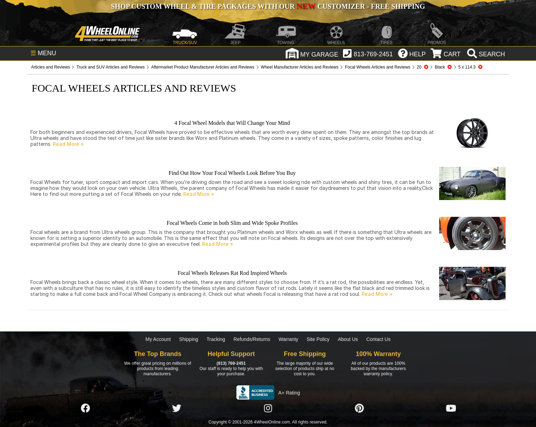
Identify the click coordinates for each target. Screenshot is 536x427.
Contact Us (378, 339)
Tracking (216, 339)
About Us (348, 339)
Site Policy (318, 339)
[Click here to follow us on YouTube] (451, 408)
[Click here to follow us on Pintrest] (359, 408)
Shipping (188, 339)
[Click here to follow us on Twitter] (177, 408)
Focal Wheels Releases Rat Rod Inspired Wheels (232, 273)
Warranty (288, 339)
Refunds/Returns (252, 339)
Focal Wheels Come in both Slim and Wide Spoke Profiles (232, 223)
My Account (158, 339)
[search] (485, 54)
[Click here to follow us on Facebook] (85, 408)
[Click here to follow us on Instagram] (268, 408)
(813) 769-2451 (231, 363)
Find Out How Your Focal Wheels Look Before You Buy (232, 173)
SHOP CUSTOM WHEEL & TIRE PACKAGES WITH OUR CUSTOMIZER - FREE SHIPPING (268, 6)
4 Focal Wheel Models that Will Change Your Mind (232, 123)
